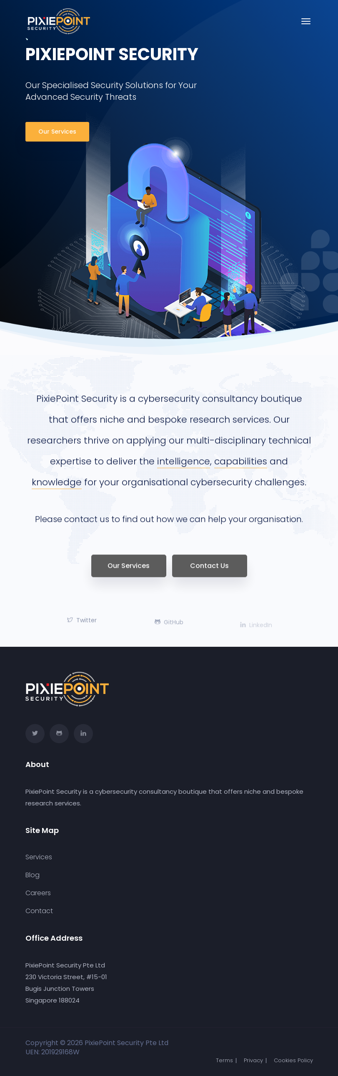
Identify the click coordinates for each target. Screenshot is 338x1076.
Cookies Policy (293, 1060)
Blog (32, 875)
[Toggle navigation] (306, 21)
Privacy (253, 1060)
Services (38, 857)
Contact (39, 911)
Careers (38, 893)
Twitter (82, 625)
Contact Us (209, 571)
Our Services (57, 131)
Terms (224, 1060)
